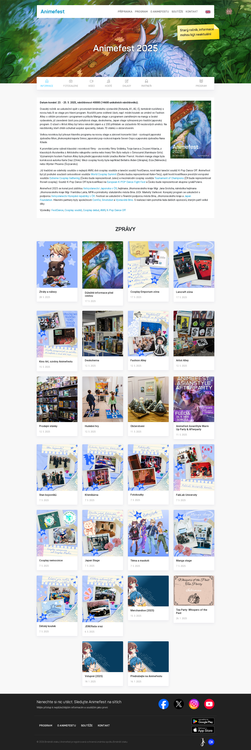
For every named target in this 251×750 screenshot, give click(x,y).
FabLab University (186, 494)
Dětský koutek (47, 626)
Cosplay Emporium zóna (144, 291)
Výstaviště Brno (124, 199)
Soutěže (177, 11)
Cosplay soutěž (73, 210)
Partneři (146, 83)
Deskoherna (92, 360)
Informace (46, 83)
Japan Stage (92, 560)
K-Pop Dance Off (116, 210)
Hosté (108, 83)
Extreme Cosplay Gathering (64, 178)
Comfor (97, 199)
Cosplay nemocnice (51, 560)
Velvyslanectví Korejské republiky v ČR (73, 196)
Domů (40, 24)
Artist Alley (182, 360)
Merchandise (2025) (142, 610)
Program (141, 11)
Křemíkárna (91, 494)
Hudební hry (92, 426)
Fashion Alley (138, 360)
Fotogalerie (70, 83)
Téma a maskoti (139, 560)
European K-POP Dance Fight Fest (126, 182)
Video (91, 83)
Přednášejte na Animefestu (146, 676)
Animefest (53, 11)
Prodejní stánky (48, 426)
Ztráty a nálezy (48, 291)
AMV (102, 210)
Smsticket (107, 199)
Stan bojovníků (48, 494)
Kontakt (192, 11)
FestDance (57, 210)
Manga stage (184, 560)
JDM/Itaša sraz (94, 626)
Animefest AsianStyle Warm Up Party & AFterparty (192, 428)
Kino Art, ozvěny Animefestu (56, 361)
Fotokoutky (137, 494)
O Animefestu (159, 11)
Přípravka (125, 11)
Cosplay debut (91, 210)
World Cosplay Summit (103, 174)
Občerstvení (137, 426)
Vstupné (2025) (94, 676)
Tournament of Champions (169, 178)
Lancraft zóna (184, 291)
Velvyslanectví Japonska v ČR (100, 188)
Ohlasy (126, 83)
